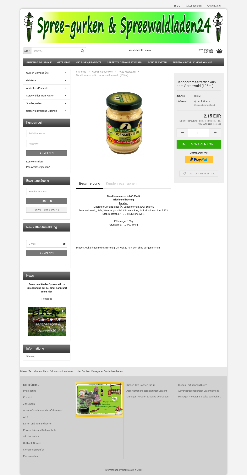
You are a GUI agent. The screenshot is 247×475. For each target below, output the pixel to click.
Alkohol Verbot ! (31, 436)
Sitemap (30, 356)
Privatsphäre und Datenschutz (39, 430)
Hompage (46, 298)
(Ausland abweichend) (205, 105)
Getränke (63, 62)
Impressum (29, 390)
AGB (25, 417)
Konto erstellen (34, 161)
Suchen (47, 201)
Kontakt (27, 397)
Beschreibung (89, 183)
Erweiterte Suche (47, 209)
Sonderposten (157, 62)
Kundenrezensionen (121, 183)
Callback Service (32, 443)
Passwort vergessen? (38, 167)
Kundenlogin (194, 5)
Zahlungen (29, 403)
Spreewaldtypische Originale (192, 62)
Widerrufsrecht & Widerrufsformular (42, 410)
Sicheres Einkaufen (33, 449)
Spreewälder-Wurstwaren (124, 62)
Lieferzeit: (182, 101)
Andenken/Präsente (88, 62)
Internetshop (111, 469)
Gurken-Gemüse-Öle (39, 62)
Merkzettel (214, 5)
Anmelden (47, 153)
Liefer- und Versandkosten (37, 423)
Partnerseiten (30, 456)
